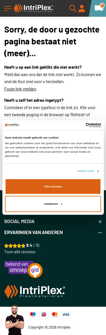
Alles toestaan (53, 186)
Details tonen (85, 171)
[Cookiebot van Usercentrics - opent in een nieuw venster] (76, 125)
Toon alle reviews (19, 252)
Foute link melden (20, 89)
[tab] (53, 222)
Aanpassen (53, 203)
